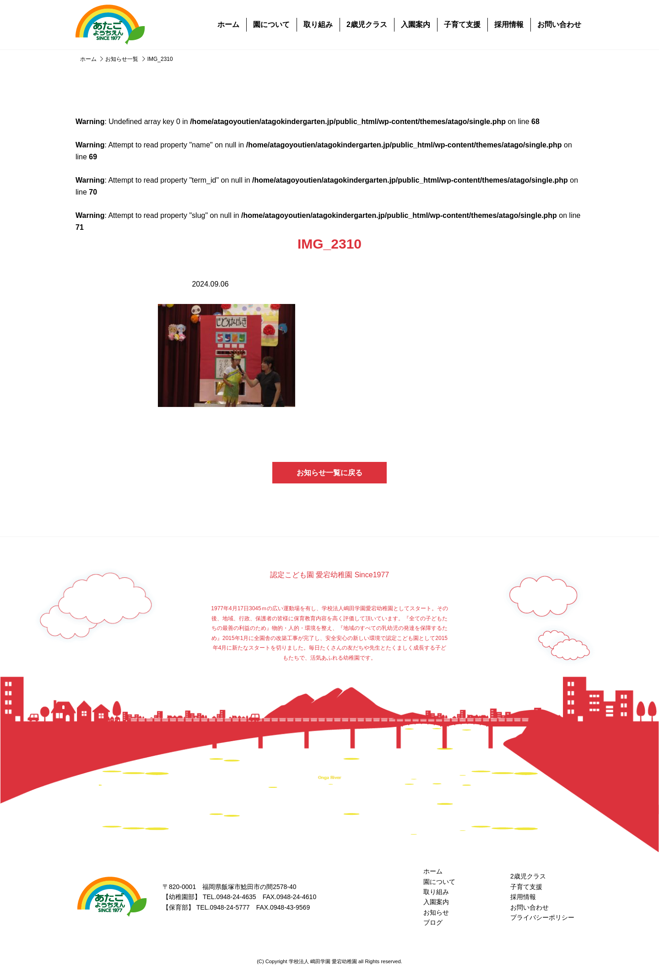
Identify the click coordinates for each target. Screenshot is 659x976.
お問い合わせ (559, 24)
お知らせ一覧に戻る (329, 473)
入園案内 (415, 24)
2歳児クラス (366, 24)
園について (271, 24)
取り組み (318, 24)
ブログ (433, 922)
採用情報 (509, 24)
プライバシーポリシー (542, 917)
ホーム (228, 24)
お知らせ (436, 912)
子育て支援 (462, 24)
